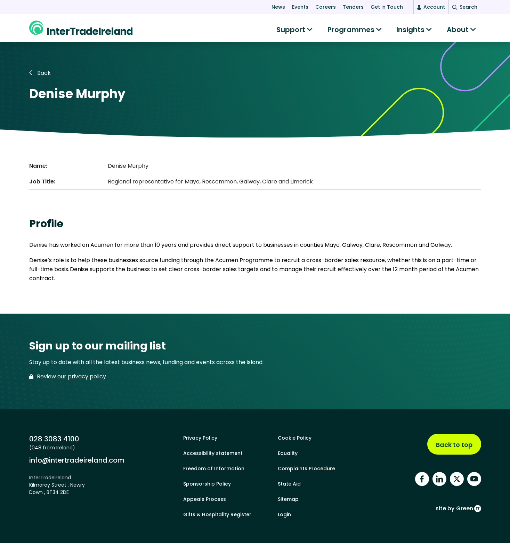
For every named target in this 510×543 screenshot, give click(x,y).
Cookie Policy (294, 437)
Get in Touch (387, 6)
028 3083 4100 (54, 439)
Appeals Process (204, 499)
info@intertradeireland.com (76, 460)
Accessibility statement (213, 453)
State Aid (289, 483)
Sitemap (288, 499)
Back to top (454, 444)
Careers (325, 6)
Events (300, 6)
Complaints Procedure (306, 468)
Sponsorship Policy (207, 483)
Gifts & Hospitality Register (217, 514)
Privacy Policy (200, 437)
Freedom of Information (213, 468)
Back (40, 76)
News (278, 6)
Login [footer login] (284, 514)
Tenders (353, 6)
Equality (288, 453)
